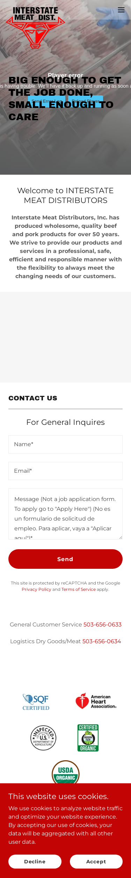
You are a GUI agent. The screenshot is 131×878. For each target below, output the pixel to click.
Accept (96, 861)
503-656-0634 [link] (101, 641)
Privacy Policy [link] (36, 589)
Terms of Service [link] (78, 589)
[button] (121, 10)
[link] (35, 10)
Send (65, 559)
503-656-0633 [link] (102, 624)
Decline (35, 861)
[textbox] (65, 444)
